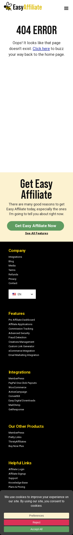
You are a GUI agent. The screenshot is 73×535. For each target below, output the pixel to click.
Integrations (15, 256)
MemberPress (16, 378)
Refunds (13, 274)
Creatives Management (21, 341)
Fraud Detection (17, 337)
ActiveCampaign (18, 391)
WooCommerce (17, 387)
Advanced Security (19, 333)
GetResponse (16, 409)
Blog (11, 261)
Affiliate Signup (17, 473)
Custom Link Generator (21, 346)
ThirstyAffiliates (17, 441)
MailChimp (14, 405)
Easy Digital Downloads (22, 400)
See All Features (36, 233)
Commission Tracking (21, 328)
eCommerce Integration (22, 350)
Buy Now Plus (16, 446)
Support (13, 478)
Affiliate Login (16, 469)
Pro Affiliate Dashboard (22, 319)
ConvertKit (14, 396)
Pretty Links (15, 437)
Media (12, 265)
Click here (41, 48)
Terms (12, 270)
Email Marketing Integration (24, 355)
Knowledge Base (18, 482)
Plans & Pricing (17, 486)
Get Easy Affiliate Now (35, 225)
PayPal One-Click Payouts (23, 382)
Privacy (12, 278)
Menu (56, 7)
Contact (13, 283)
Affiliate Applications (20, 324)
